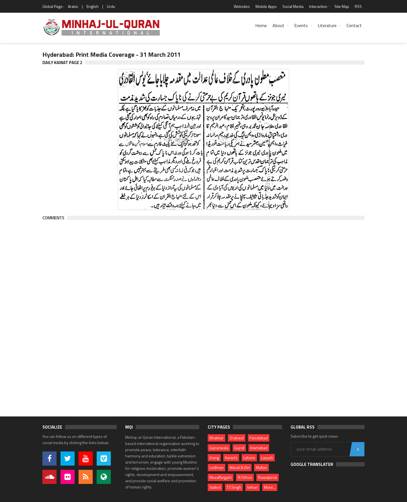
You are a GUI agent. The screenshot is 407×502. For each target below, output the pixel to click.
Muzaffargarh (220, 477)
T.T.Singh (234, 487)
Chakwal (237, 438)
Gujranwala (218, 448)
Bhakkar (216, 438)
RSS (358, 6)
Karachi (231, 457)
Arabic (73, 6)
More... (270, 487)
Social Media (293, 6)
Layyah (267, 457)
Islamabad (258, 448)
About (278, 25)
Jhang (214, 457)
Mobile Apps (266, 6)
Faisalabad (259, 438)
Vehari (252, 487)
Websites (242, 6)
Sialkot (215, 487)
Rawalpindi (267, 477)
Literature (327, 25)
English (92, 6)
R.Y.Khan (245, 477)
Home (261, 25)
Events (301, 25)
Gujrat (239, 448)
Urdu (111, 6)
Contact (354, 25)
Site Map (341, 6)
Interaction (318, 6)
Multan (261, 467)
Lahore (249, 457)
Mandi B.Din (240, 467)
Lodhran (216, 467)
